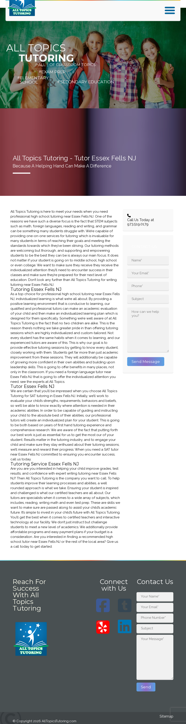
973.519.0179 (137, 224)
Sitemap (166, 716)
